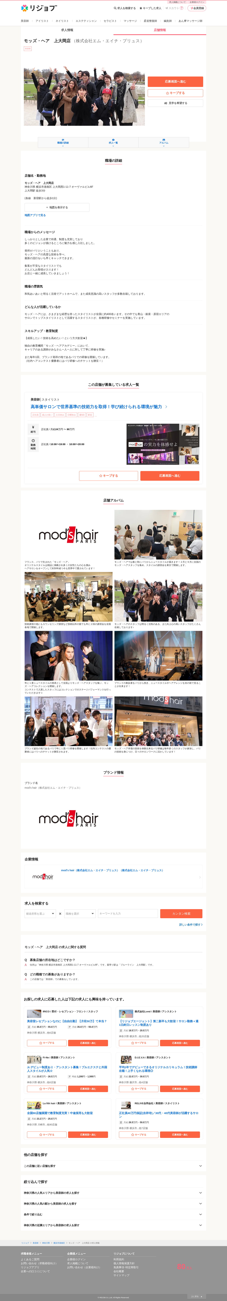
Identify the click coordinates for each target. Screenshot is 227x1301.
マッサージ (130, 20)
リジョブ (25, 1243)
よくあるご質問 (30, 1259)
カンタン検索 (181, 913)
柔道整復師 (150, 20)
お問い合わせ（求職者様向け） (39, 1263)
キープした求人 (150, 8)
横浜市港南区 (59, 1243)
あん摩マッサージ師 (190, 20)
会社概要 (119, 1271)
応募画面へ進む (175, 81)
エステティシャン (86, 20)
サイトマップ (121, 1275)
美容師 (25, 20)
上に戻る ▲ (196, 1296)
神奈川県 (46, 1243)
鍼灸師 (168, 20)
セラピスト (110, 20)
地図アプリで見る (35, 215)
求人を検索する (125, 8)
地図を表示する (57, 207)
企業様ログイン (197, 2)
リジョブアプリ (30, 1267)
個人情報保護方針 (124, 1263)
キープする (175, 93)
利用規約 (119, 1259)
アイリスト (42, 20)
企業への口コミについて (35, 1271)
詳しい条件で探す (190, 924)
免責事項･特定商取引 (126, 1267)
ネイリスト (62, 20)
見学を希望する (175, 103)
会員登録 (197, 8)
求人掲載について (177, 2)
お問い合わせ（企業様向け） (84, 1267)
